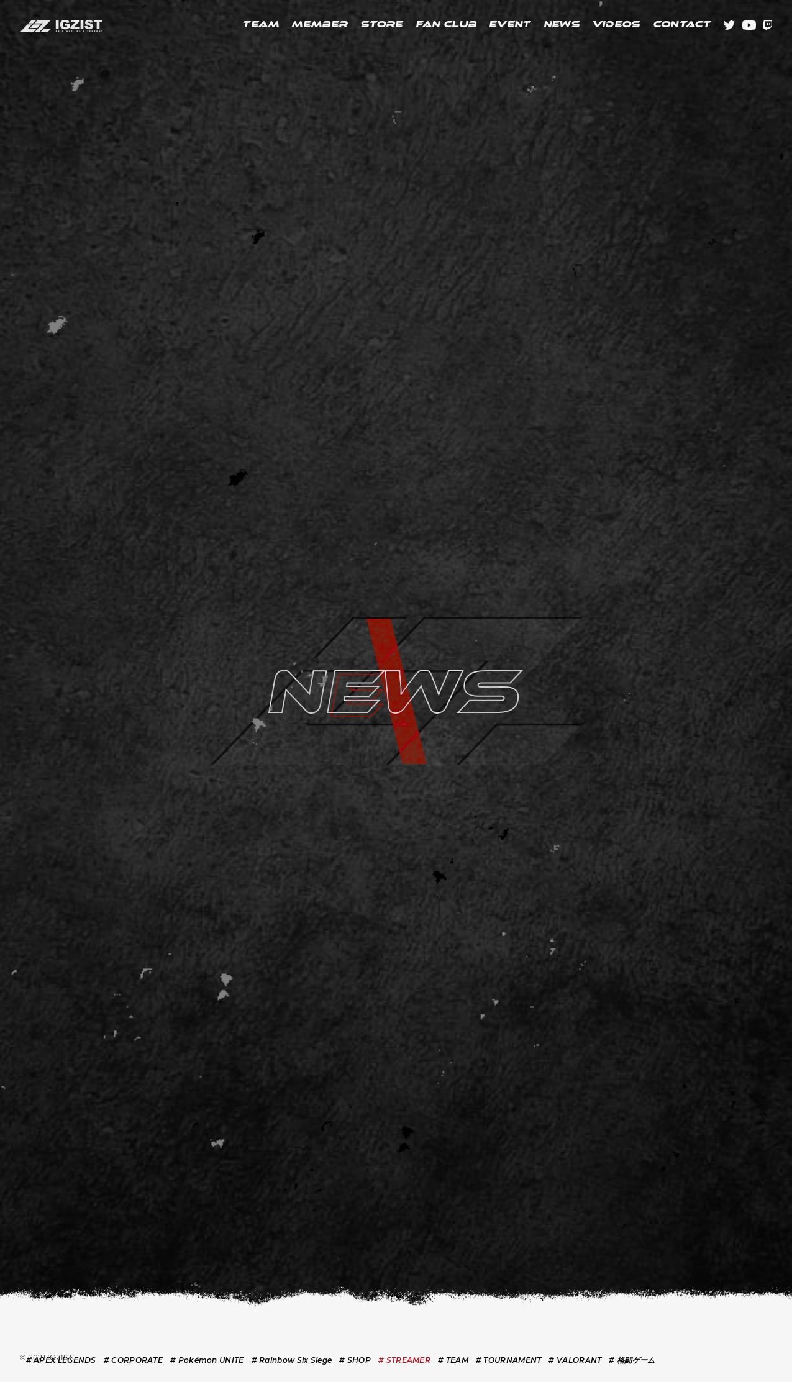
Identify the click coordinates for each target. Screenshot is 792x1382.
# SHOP (355, 1361)
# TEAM (453, 1361)
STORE (381, 25)
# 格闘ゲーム (632, 1361)
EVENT (510, 25)
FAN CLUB (446, 25)
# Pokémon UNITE (207, 1361)
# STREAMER (404, 1361)
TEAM (260, 25)
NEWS (562, 25)
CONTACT (682, 25)
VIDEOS (616, 25)
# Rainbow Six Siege (292, 1361)
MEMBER (319, 25)
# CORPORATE (133, 1361)
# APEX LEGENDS (61, 1361)
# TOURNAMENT (509, 1361)
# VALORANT (574, 1361)
